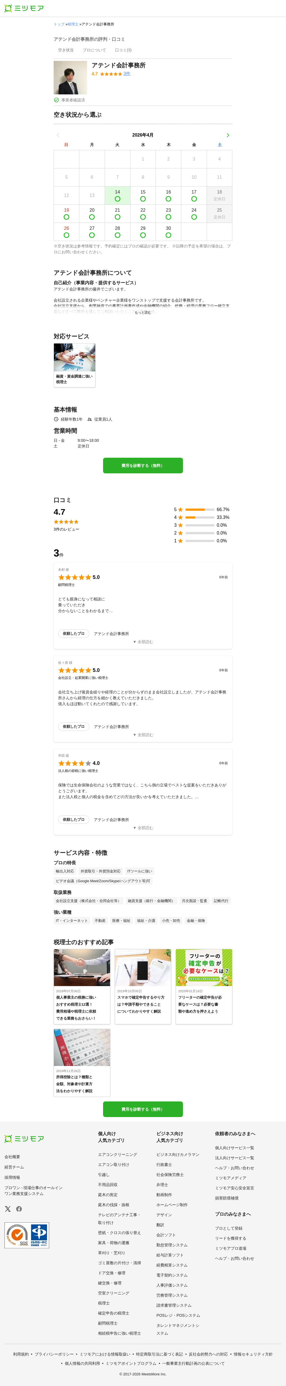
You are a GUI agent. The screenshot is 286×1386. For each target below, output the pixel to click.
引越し (104, 1174)
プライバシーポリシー (54, 1354)
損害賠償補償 (227, 1198)
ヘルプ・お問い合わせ (234, 1168)
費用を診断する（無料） (143, 465)
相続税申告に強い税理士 (119, 1333)
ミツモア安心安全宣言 (234, 1188)
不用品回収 (108, 1184)
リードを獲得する (230, 1238)
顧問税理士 (108, 1323)
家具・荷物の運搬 (113, 1243)
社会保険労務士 (170, 1174)
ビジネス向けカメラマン (177, 1154)
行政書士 (164, 1164)
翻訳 (160, 1225)
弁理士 (162, 1184)
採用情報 (12, 1177)
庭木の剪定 (108, 1194)
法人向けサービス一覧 (234, 1158)
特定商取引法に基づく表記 (159, 1354)
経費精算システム (172, 1265)
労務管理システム (172, 1295)
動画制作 (164, 1194)
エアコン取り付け (113, 1164)
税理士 (73, 24)
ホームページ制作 (172, 1205)
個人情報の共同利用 (82, 1363)
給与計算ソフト (170, 1255)
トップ (59, 24)
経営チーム (14, 1167)
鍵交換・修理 (109, 1283)
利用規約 (21, 1354)
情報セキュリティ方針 (253, 1354)
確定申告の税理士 (113, 1313)
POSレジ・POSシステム (178, 1315)
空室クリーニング (113, 1293)
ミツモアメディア (230, 1178)
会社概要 (12, 1156)
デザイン (164, 1215)
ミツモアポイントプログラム (131, 1363)
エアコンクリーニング (117, 1154)
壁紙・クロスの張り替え (119, 1232)
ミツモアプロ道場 (230, 1248)
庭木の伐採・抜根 (113, 1205)
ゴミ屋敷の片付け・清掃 (119, 1263)
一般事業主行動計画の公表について (193, 1363)
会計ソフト (166, 1235)
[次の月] (227, 135)
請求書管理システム (174, 1305)
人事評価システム (172, 1285)
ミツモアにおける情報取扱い (105, 1354)
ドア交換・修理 (111, 1273)
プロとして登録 (228, 1228)
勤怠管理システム (172, 1245)
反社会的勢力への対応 (208, 1354)
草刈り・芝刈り (111, 1253)
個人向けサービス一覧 (234, 1148)
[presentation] (66, 50)
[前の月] (58, 135)
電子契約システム (172, 1275)
